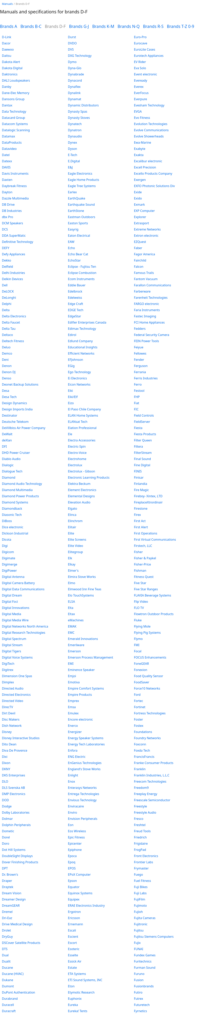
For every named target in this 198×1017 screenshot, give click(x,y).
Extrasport (141, 223)
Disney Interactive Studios (20, 738)
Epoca (72, 856)
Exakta (139, 155)
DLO (5, 781)
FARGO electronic (146, 304)
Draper (7, 881)
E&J (70, 167)
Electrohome (77, 459)
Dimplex (8, 682)
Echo (71, 248)
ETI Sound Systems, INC (85, 980)
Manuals (7, 4)
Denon (7, 366)
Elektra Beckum (79, 484)
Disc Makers (11, 719)
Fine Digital (142, 465)
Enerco (73, 725)
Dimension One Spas (17, 676)
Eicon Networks (79, 384)
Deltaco (7, 335)
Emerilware (76, 645)
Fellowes (140, 353)
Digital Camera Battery (18, 583)
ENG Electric (76, 757)
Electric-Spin (77, 446)
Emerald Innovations (83, 639)
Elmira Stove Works (82, 577)
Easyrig (73, 229)
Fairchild (140, 260)
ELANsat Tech (77, 422)
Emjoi (72, 676)
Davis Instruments (15, 173)
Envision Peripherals (82, 819)
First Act (140, 521)
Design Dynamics (14, 403)
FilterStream (143, 453)
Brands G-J (79, 26)
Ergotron (74, 912)
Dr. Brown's (10, 874)
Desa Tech (9, 397)
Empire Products (80, 694)
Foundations (143, 732)
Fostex (138, 725)
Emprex (73, 701)
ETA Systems (77, 974)
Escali (72, 930)
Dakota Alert (11, 62)
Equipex (73, 899)
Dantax (7, 105)
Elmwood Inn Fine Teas (84, 589)
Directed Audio (12, 688)
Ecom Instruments (81, 279)
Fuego (138, 874)
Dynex (72, 142)
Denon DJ (8, 372)
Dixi (4, 757)
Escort (72, 943)
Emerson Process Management (90, 657)
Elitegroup (75, 552)
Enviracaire (76, 806)
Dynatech (75, 124)
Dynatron (74, 130)
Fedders (140, 328)
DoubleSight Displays (17, 856)
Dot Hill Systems (14, 850)
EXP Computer (144, 211)
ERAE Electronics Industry (86, 905)
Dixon (6, 763)
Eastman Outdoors (81, 217)
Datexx (7, 161)
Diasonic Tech (12, 515)
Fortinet (139, 707)
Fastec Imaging (145, 316)
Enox (71, 781)
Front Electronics (146, 856)
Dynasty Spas (77, 111)
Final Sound (142, 459)
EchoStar (74, 260)
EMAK (72, 626)
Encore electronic (80, 719)
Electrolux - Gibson (81, 471)
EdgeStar (74, 316)
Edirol (72, 335)
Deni (5, 359)
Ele (70, 434)
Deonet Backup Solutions (20, 384)
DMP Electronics (13, 794)
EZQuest (140, 242)
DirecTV (7, 707)
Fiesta (138, 428)
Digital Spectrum (14, 639)
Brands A (8, 26)
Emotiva (74, 682)
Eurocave (140, 43)
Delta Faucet (11, 322)
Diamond (8, 477)
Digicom (8, 552)
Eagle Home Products (83, 180)
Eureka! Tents (77, 1011)
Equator (73, 887)
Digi (5, 546)
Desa (5, 390)
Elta (70, 608)
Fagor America (144, 254)
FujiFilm (139, 899)
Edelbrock (75, 291)
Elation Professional (82, 428)
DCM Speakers (12, 223)
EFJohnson (75, 359)
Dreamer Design (14, 899)
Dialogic (8, 465)
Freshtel (140, 825)
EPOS (72, 868)
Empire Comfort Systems (86, 688)
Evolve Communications (151, 130)
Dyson (72, 149)
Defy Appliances (13, 254)
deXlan (7, 440)
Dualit (6, 961)
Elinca (72, 515)
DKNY (6, 769)
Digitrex (7, 670)
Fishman (140, 570)
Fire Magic (141, 490)
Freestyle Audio (145, 812)
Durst (72, 37)
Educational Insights (82, 347)
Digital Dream (12, 595)
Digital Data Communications (23, 589)
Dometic (8, 831)
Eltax (71, 614)
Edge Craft (75, 304)
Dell (5, 285)
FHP (137, 397)
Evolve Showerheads (149, 136)
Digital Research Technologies (23, 632)
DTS (5, 949)
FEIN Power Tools (146, 341)
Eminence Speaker (81, 670)
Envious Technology (82, 800)
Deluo (6, 347)
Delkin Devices (12, 279)
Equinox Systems (80, 893)
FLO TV (139, 608)
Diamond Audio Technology (22, 484)
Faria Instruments (147, 310)
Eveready (140, 80)
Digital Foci (10, 601)
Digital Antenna (13, 577)
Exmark (139, 204)
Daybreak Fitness (14, 186)
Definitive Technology (17, 242)
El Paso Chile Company (84, 409)
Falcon (138, 266)
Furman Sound (144, 967)
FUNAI (138, 949)
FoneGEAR (141, 663)
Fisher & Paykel (145, 558)
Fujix (137, 943)
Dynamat (74, 99)
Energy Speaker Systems (85, 738)
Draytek (7, 887)
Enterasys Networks (82, 788)
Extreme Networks (147, 229)
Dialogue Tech (12, 471)
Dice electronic (12, 527)
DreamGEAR (11, 905)
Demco (7, 353)
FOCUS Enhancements (150, 657)
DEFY (5, 248)
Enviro (72, 812)
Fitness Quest (144, 577)
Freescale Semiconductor (152, 800)
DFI (4, 446)
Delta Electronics (14, 316)
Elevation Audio (79, 502)
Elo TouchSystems (81, 595)
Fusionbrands (144, 986)
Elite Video (75, 546)
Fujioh (138, 912)
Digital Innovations (15, 608)
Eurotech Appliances (149, 56)
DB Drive (8, 204)
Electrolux (75, 465)
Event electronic (145, 74)
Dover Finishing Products (20, 862)
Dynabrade (76, 74)
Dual (5, 955)
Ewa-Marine (142, 142)
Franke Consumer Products (153, 763)
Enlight (73, 775)
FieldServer (142, 422)
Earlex (72, 192)
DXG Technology (79, 56)
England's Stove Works (84, 769)
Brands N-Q (129, 26)
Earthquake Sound (81, 204)
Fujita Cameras (144, 918)
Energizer (75, 732)
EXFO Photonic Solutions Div (154, 186)
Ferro (138, 384)
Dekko (6, 260)
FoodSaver (141, 682)
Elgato (72, 508)
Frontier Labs (143, 862)
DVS (71, 49)
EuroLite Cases (144, 49)
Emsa (72, 707)
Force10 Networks (147, 688)
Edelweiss (75, 297)
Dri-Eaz (7, 918)
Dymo (72, 62)
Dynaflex (74, 87)
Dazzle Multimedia (15, 198)
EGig (71, 366)
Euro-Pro (140, 37)
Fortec (138, 701)
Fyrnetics (140, 1011)
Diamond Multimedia (17, 490)
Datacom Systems (15, 124)
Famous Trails (144, 273)
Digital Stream (12, 645)
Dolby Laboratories (15, 812)
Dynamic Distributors (83, 105)
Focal (138, 651)
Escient (73, 936)
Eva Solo (140, 68)
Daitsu (6, 56)
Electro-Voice (77, 453)
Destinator (9, 415)
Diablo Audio (11, 459)
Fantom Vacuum (146, 279)
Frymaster (141, 868)
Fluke (138, 620)
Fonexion (140, 670)
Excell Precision (145, 167)
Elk (70, 558)
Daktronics (9, 74)
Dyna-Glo (74, 68)
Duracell (8, 1005)
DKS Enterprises (13, 775)
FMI (136, 645)
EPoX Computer (79, 874)
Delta (6, 310)
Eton (71, 986)
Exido (138, 198)
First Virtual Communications (155, 539)
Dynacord (75, 80)
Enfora (72, 750)
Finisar (139, 477)
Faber (138, 248)
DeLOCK (8, 291)
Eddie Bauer (76, 285)
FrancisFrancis (144, 757)
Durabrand (10, 998)
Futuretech (142, 1005)
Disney (7, 732)
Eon (70, 825)
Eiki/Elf (73, 397)
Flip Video (141, 601)
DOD (5, 800)
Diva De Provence (14, 750)
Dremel (7, 912)
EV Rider (140, 62)
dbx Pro (7, 217)
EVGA (138, 111)
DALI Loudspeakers (16, 80)
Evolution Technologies (150, 124)
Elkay (71, 564)
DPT (5, 868)
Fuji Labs (140, 893)
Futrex (138, 998)
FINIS (138, 471)
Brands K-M (103, 26)
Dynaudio (75, 136)
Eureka (73, 1005)
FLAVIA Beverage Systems (152, 595)
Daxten (7, 180)
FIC (136, 409)
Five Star (140, 583)
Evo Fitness (142, 118)
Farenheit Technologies (151, 297)
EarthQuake (76, 198)
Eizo (71, 403)
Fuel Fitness (142, 881)
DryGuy (7, 936)
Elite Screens (77, 539)
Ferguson (141, 366)
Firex (137, 515)
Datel (6, 155)
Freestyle (140, 806)
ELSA (71, 601)
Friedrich (140, 837)
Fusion (139, 980)
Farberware (142, 291)
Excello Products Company (153, 173)
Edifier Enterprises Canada (87, 322)
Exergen (140, 180)
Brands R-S (153, 26)
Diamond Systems (15, 502)
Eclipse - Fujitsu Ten (82, 266)
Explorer (140, 217)
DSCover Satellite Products (21, 943)
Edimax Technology (82, 328)
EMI (70, 663)
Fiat (136, 403)
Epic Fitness (76, 837)
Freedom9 (141, 788)
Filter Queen (143, 440)
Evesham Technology (149, 105)
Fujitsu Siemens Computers (154, 936)
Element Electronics (82, 490)
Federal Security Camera (151, 335)
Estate (72, 967)
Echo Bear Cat (78, 254)
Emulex (73, 713)
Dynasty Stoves (79, 118)
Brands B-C (31, 26)
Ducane (7, 967)
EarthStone (76, 211)
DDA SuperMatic (14, 235)
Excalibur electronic (148, 161)
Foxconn (140, 744)
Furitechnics (143, 961)
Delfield (7, 266)
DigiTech (8, 663)
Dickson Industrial (15, 533)
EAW (71, 242)
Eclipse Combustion (82, 273)
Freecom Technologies (150, 781)
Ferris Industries (146, 378)
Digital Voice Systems (17, 657)
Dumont (8, 986)
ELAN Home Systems (83, 415)
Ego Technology (79, 372)
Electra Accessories (81, 440)
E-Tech (72, 155)
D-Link (6, 37)
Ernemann (75, 924)
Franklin (140, 769)
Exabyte (139, 149)
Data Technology (14, 111)
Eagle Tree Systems (82, 186)
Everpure (140, 99)
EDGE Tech (75, 310)
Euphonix (75, 998)
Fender (139, 359)
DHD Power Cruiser (16, 453)
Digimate (8, 558)
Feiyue (138, 347)
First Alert (141, 527)
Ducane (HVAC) (13, 974)
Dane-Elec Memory (15, 93)
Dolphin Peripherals (16, 825)
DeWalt (7, 434)
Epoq (71, 862)
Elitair (72, 527)
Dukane (7, 980)
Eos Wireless (77, 831)
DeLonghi (9, 297)
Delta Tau (8, 328)
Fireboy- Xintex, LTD (148, 496)
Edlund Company (80, 341)
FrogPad (140, 850)
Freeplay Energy (145, 794)
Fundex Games (145, 955)
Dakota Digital (12, 68)
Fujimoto (140, 905)
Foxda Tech (142, 750)
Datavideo (9, 149)
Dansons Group (13, 99)
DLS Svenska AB (13, 788)
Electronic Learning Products (88, 477)
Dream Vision (11, 893)
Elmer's (73, 570)
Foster (138, 719)
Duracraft (9, 1011)
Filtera (138, 446)
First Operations (145, 533)
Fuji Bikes (141, 887)
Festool (139, 390)
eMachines (76, 620)
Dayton (7, 192)
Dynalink (74, 93)
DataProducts (12, 142)
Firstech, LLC (143, 546)
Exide (138, 192)
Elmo (71, 583)
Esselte (73, 955)
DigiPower (9, 570)
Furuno (139, 974)
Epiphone (75, 850)
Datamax (8, 136)
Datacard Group (13, 118)
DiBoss (7, 521)
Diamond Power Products (20, 496)
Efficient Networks (81, 353)
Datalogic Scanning (16, 130)
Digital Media (11, 614)
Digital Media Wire (15, 620)
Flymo (138, 639)
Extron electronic (146, 235)
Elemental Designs (81, 496)
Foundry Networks (147, 738)
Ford (137, 694)
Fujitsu (139, 930)
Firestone (141, 508)
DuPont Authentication (18, 992)
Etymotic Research (81, 992)
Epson (72, 881)
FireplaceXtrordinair (148, 502)
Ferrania (140, 372)
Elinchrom (75, 521)
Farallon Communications (152, 285)
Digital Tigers (11, 651)
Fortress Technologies (150, 713)
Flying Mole (142, 626)
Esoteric (73, 949)
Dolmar (7, 819)
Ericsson (74, 918)
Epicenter (75, 843)
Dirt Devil (8, 713)
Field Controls (144, 415)
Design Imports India (17, 409)
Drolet (6, 930)
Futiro (138, 992)
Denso (6, 378)
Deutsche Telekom (15, 422)
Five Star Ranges (146, 589)
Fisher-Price (142, 564)
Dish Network (12, 725)
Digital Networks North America (25, 626)
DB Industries (12, 211)
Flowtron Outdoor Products (154, 614)
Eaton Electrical (79, 235)
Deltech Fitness (13, 341)
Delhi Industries (13, 273)
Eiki (70, 390)
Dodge (7, 806)
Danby (6, 87)
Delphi (6, 304)
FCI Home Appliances (149, 322)
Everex (139, 87)
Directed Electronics (16, 694)
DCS (5, 229)
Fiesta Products (145, 434)
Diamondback (12, 508)
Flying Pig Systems (147, 632)
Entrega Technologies (83, 794)
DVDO (72, 43)
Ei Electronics (77, 378)
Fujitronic (141, 924)
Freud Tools (142, 831)
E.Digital (74, 161)
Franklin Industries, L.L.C (151, 775)
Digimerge (9, 564)
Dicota (6, 539)
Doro (5, 843)
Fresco (138, 819)
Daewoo (8, 49)
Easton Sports (78, 223)
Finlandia (140, 484)
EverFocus (141, 93)
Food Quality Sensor (148, 676)
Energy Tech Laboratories (86, 744)
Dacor (6, 43)
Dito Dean (9, 744)
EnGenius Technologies (85, 763)
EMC (71, 632)
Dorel (6, 837)
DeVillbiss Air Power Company (23, 428)
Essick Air (74, 961)
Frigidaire (141, 843)
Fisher (138, 552)
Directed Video (12, 701)
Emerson (74, 651)
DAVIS (6, 167)
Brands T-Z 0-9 (180, 26)
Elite (71, 533)
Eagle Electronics (80, 173)
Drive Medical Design (17, 924)
